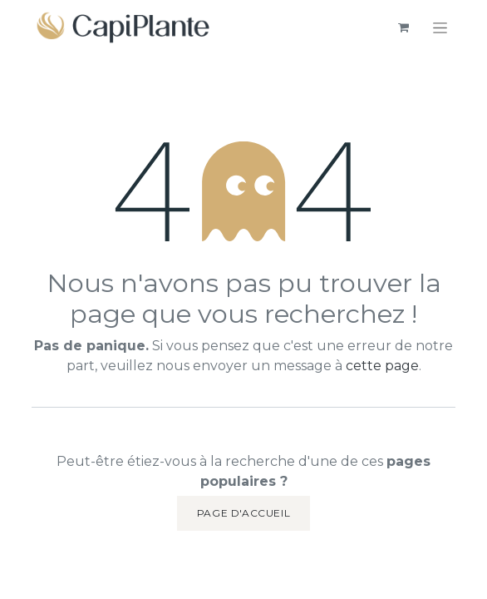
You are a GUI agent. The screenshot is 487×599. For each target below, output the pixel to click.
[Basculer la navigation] (440, 27)
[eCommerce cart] (403, 27)
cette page (382, 366)
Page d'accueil (243, 513)
